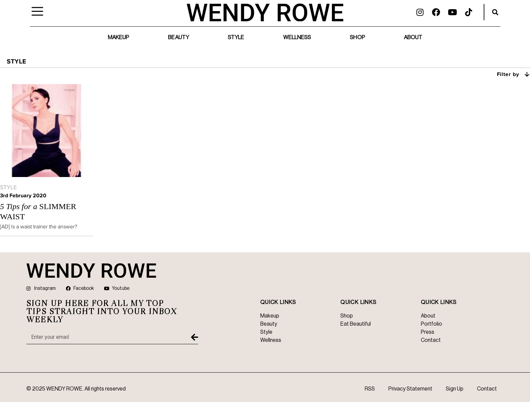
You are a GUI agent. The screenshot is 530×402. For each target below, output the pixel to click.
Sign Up (454, 389)
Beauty (178, 37)
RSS (370, 389)
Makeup (118, 37)
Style (236, 37)
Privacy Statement (410, 389)
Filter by (513, 74)
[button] (495, 12)
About (413, 37)
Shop (357, 37)
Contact (487, 389)
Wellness (297, 37)
